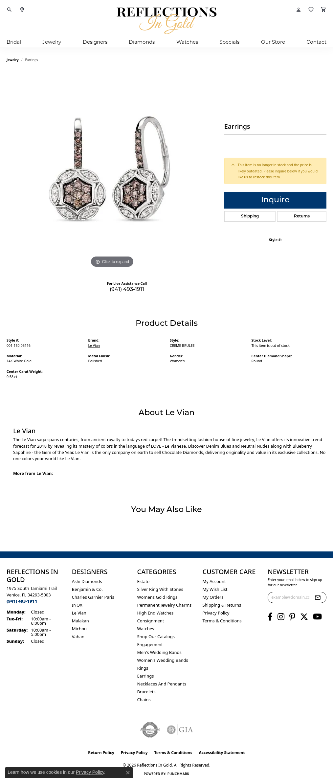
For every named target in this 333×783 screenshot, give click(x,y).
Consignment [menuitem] (150, 621)
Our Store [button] (273, 42)
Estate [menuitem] (143, 581)
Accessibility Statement (222, 752)
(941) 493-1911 (127, 289)
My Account (214, 581)
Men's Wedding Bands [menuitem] (159, 652)
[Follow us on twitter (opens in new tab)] (304, 617)
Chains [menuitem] (144, 700)
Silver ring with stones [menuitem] (160, 589)
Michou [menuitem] (79, 629)
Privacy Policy (215, 613)
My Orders (212, 597)
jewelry (13, 59)
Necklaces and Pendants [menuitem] (161, 684)
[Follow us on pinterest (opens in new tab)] (292, 617)
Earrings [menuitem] (145, 676)
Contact (316, 42)
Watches (187, 42)
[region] (112, 170)
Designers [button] (95, 42)
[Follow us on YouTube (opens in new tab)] (317, 617)
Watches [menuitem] (145, 629)
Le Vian (94, 345)
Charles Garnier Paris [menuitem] (93, 597)
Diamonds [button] (142, 42)
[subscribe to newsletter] (317, 597)
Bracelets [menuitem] (146, 692)
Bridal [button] (14, 42)
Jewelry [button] (51, 42)
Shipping (250, 216)
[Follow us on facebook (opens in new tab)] (270, 617)
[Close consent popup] (128, 772)
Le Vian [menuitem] (79, 613)
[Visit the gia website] (180, 730)
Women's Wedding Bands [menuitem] (162, 660)
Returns (302, 216)
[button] (9, 10)
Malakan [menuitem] (80, 621)
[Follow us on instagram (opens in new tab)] (281, 617)
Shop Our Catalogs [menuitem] (156, 636)
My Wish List (214, 589)
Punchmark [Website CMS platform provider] (178, 774)
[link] (22, 10)
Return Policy (101, 752)
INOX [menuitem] (77, 605)
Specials (229, 42)
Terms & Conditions (221, 621)
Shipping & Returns (221, 605)
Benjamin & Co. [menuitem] (87, 589)
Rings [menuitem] (142, 668)
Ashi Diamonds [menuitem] (87, 581)
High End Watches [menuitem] (155, 613)
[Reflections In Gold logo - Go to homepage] (166, 20)
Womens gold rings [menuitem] (157, 597)
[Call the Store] (22, 601)
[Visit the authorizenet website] (150, 730)
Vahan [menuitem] (78, 636)
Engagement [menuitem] (150, 644)
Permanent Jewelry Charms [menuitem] (164, 605)
